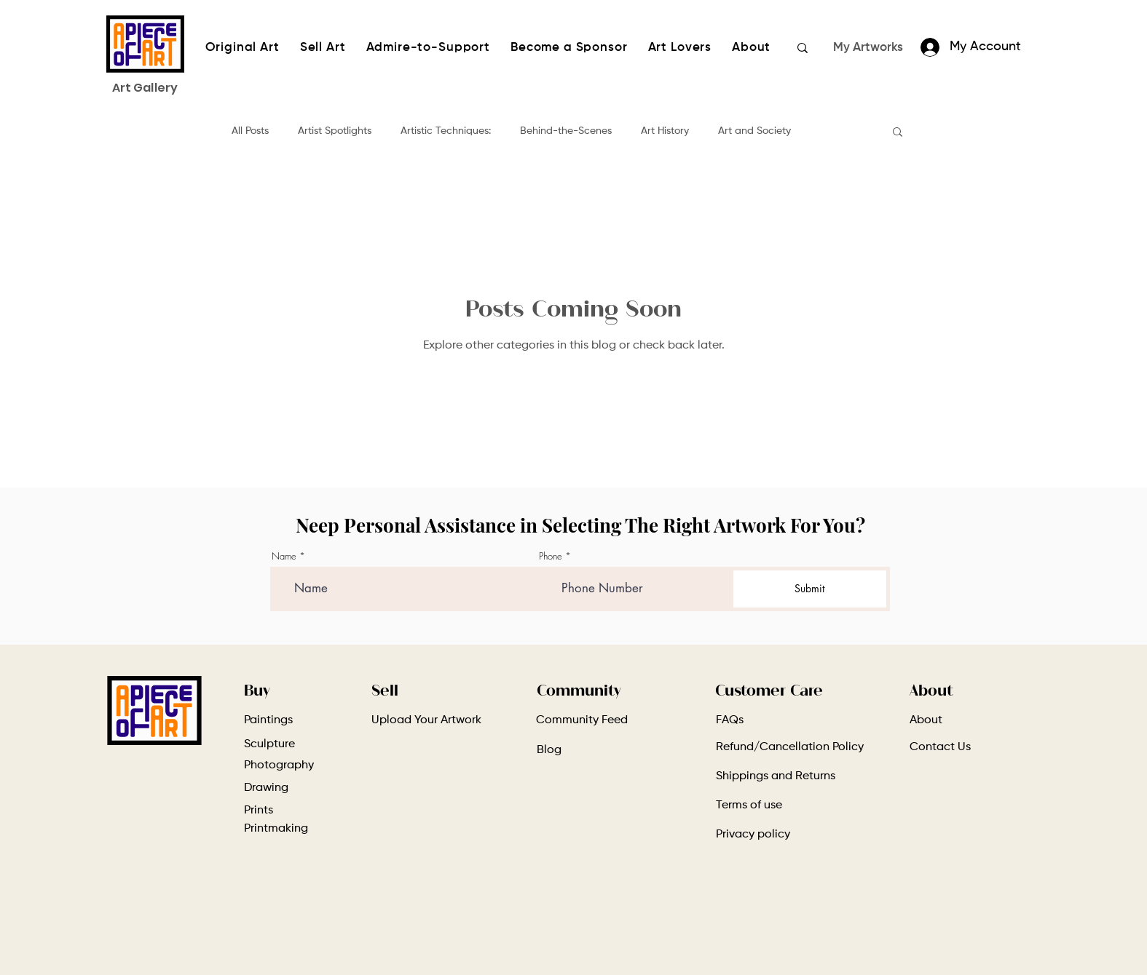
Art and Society (754, 131)
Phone (550, 556)
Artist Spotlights (334, 131)
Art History (665, 131)
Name (284, 556)
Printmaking (276, 829)
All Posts (250, 131)
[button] (897, 132)
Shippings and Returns (775, 776)
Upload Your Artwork (426, 720)
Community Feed (582, 720)
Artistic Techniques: (446, 131)
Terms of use (749, 805)
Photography (279, 765)
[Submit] (809, 589)
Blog (549, 750)
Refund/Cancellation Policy (790, 747)
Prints (258, 810)
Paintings (268, 720)
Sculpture (269, 744)
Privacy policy (753, 834)
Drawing (266, 788)
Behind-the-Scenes (566, 131)
